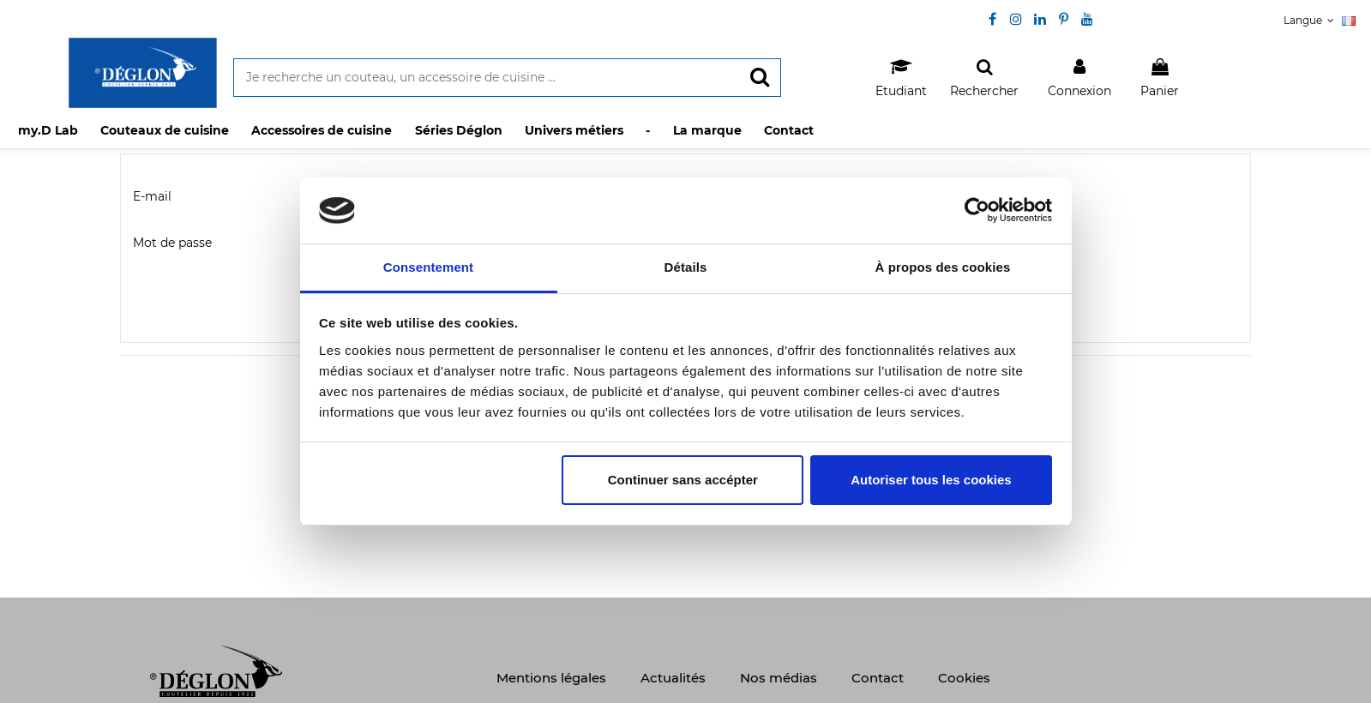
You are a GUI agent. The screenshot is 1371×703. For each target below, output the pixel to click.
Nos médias (778, 678)
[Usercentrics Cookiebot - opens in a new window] (977, 210)
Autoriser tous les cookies (931, 479)
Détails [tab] (685, 267)
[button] (165, 130)
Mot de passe (172, 242)
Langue (1320, 20)
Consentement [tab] (428, 267)
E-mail (152, 196)
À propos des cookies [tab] (943, 267)
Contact (877, 678)
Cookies (964, 678)
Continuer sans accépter (683, 479)
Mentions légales (551, 678)
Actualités (673, 678)
